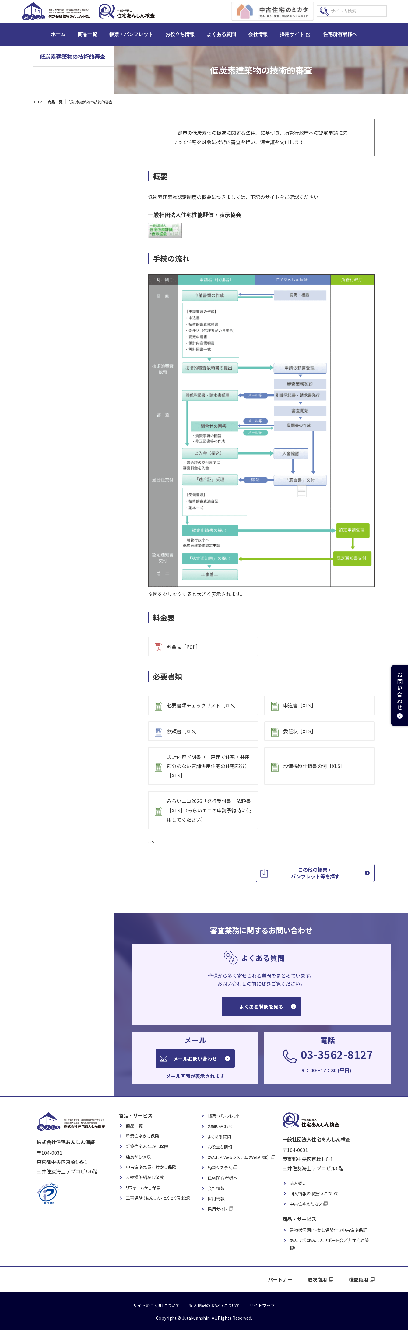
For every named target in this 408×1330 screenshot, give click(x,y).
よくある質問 (221, 34)
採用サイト (292, 34)
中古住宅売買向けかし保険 (151, 1167)
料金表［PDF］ (183, 646)
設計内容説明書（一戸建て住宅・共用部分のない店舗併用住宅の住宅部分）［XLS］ (208, 766)
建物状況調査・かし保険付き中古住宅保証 (328, 1230)
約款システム (220, 1167)
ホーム (58, 34)
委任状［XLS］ (299, 731)
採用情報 (216, 1199)
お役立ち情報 (180, 34)
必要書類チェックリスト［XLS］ (203, 705)
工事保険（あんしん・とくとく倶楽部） (158, 1198)
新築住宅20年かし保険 (147, 1146)
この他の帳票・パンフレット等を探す (315, 873)
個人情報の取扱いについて (314, 1193)
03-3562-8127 (337, 1054)
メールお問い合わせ (195, 1058)
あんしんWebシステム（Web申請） (238, 1157)
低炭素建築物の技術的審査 (72, 56)
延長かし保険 (138, 1157)
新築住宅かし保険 (142, 1136)
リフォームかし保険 (143, 1188)
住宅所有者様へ (340, 34)
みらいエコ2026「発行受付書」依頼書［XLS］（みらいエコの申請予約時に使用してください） (209, 810)
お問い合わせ (220, 1126)
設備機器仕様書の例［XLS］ (314, 766)
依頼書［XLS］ (183, 731)
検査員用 (358, 1279)
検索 (324, 11)
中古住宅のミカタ (306, 1204)
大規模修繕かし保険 (145, 1177)
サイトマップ (262, 1305)
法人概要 (298, 1183)
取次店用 (317, 1279)
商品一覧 (87, 34)
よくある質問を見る (261, 1006)
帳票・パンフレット (131, 34)
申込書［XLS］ (299, 705)
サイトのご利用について (156, 1305)
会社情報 (258, 34)
